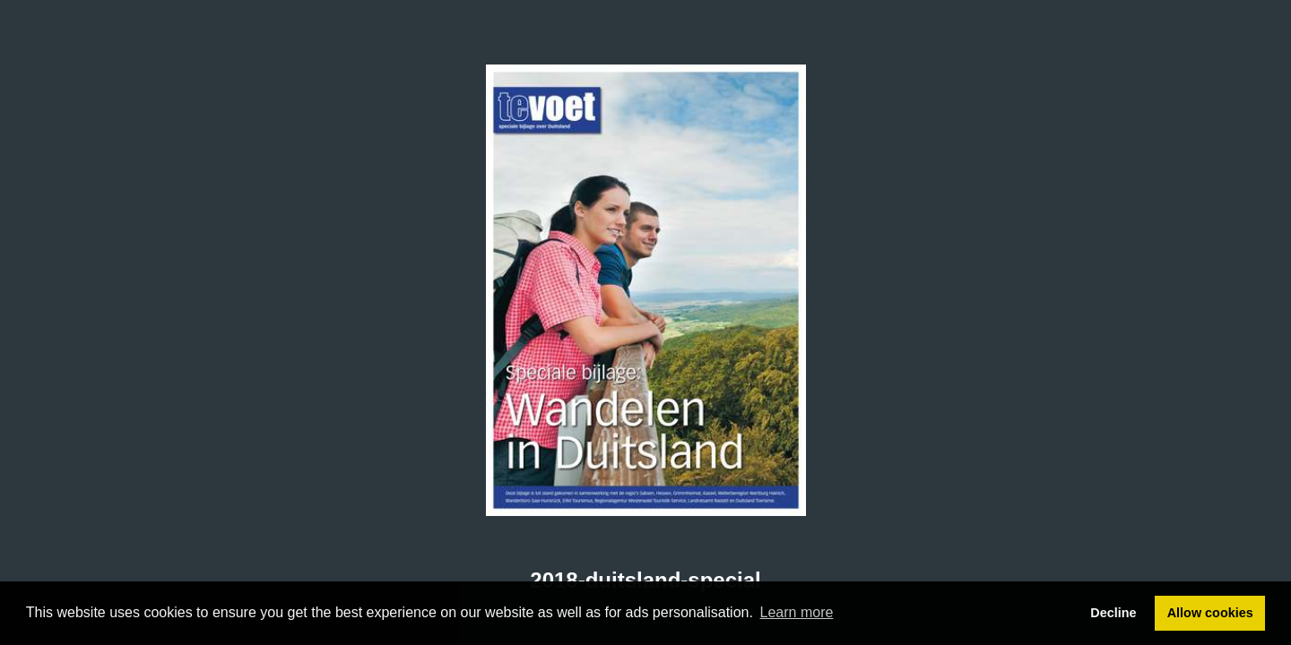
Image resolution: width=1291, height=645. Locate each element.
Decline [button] (1113, 613)
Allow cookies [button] (1210, 613)
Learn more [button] (797, 612)
